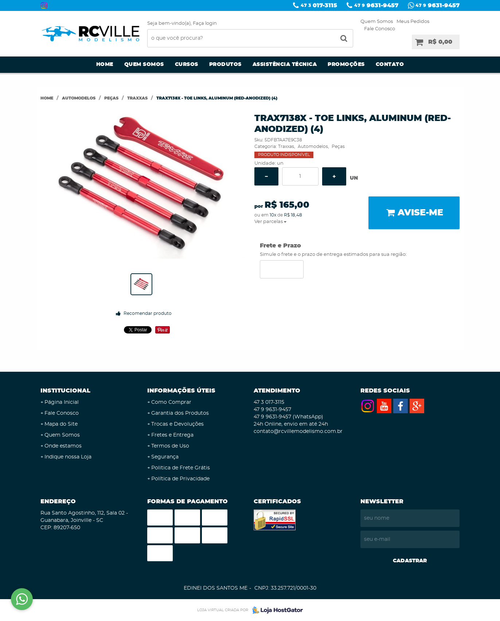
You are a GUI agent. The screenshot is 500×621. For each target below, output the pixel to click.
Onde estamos (63, 446)
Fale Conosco (379, 29)
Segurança (165, 457)
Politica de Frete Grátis (180, 467)
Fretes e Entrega (172, 435)
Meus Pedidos (413, 21)
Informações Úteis (181, 391)
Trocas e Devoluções (177, 424)
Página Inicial (61, 402)
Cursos (186, 64)
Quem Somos (376, 21)
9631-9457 (376, 5)
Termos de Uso (170, 446)
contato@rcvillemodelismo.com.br (298, 431)
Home (104, 64)
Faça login (205, 23)
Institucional (65, 391)
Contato (390, 64)
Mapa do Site (61, 424)
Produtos (225, 64)
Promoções (346, 64)
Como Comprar (171, 402)
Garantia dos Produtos (180, 413)
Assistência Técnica (285, 64)
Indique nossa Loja (67, 457)
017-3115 (319, 5)
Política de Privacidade (180, 478)
